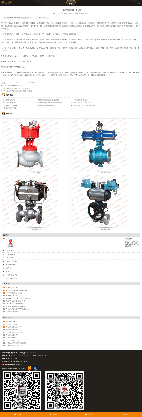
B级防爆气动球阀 (11, 337)
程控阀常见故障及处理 (9, 102)
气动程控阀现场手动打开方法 (14, 340)
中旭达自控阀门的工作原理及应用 (16, 343)
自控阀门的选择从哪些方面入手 (15, 345)
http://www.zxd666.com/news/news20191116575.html (22, 83)
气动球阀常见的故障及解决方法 (12, 105)
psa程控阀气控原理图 (12, 329)
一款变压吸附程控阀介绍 (15, 85)
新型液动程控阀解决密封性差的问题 (17, 88)
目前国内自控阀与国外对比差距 (47, 105)
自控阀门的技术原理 (9, 100)
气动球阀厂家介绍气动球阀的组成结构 (83, 105)
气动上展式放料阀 (11, 324)
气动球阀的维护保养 (12, 335)
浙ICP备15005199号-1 (31, 353)
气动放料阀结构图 (11, 321)
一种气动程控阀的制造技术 (80, 100)
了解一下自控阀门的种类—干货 (81, 102)
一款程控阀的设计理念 (9, 108)
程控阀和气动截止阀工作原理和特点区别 (50, 102)
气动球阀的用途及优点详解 (14, 327)
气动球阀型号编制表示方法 (14, 332)
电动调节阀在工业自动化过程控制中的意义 (19, 91)
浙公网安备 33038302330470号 (14, 364)
